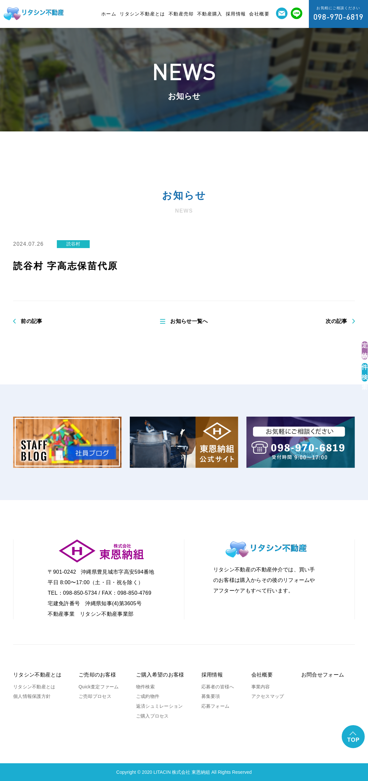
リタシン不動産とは (142, 13)
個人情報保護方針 (32, 696)
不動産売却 (181, 13)
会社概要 (259, 13)
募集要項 (210, 696)
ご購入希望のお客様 (160, 675)
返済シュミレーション (159, 706)
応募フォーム (215, 706)
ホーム (108, 13)
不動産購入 (209, 13)
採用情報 (236, 13)
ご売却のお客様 (97, 675)
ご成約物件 (147, 696)
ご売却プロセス (95, 696)
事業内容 (260, 686)
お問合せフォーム (322, 675)
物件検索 (145, 686)
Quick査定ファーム (99, 686)
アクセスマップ (267, 696)
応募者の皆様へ (217, 686)
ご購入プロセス (152, 716)
